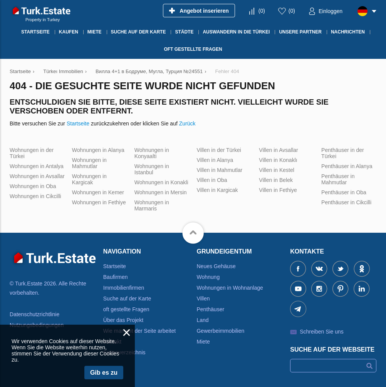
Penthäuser (210, 309)
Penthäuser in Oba (343, 192)
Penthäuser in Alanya (346, 166)
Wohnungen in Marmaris (151, 205)
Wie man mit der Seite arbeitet (139, 331)
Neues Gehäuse (215, 266)
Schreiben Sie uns (322, 332)
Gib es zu (103, 372)
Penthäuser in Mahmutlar (337, 179)
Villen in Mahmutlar (219, 170)
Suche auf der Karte (127, 298)
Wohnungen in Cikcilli (35, 196)
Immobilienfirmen (123, 288)
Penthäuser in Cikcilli (346, 202)
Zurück (187, 123)
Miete (203, 342)
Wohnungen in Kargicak (89, 179)
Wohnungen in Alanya (98, 150)
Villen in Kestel (276, 170)
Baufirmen (115, 277)
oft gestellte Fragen (126, 309)
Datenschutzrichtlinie (34, 314)
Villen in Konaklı (278, 160)
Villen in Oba (211, 180)
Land (202, 320)
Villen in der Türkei (218, 150)
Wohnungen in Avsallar (37, 176)
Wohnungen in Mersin (160, 192)
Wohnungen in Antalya (37, 166)
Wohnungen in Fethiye (99, 202)
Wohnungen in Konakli (161, 182)
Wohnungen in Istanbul (151, 169)
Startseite (78, 123)
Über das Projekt (123, 320)
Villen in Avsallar (278, 150)
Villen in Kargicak (217, 190)
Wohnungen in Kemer (98, 192)
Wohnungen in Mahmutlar (89, 163)
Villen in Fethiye (278, 190)
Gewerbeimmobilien (220, 331)
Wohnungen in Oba (33, 186)
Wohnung (208, 277)
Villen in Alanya (214, 160)
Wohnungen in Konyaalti (151, 153)
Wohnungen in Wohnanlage (229, 288)
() (261, 11)
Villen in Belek (276, 180)
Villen (203, 298)
